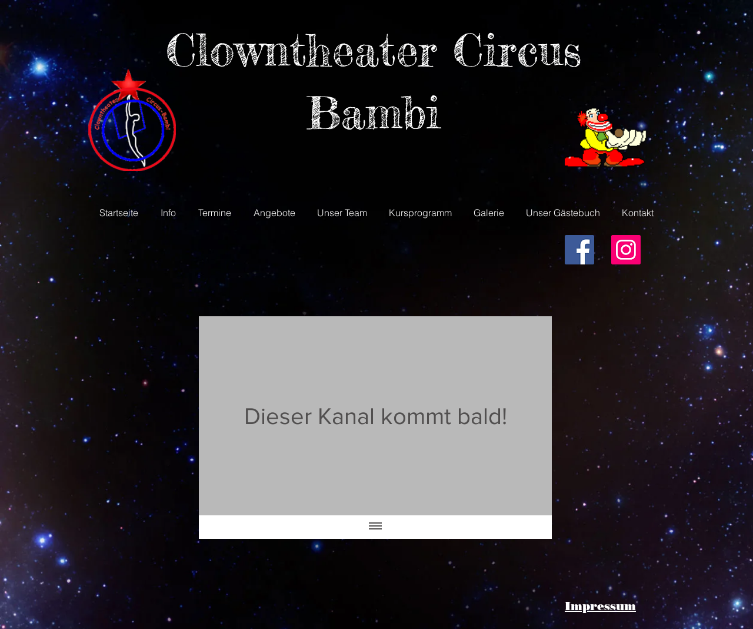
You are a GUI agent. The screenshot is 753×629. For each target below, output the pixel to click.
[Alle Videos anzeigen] (375, 527)
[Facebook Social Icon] (579, 249)
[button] (168, 212)
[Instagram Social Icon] (626, 249)
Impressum (600, 606)
